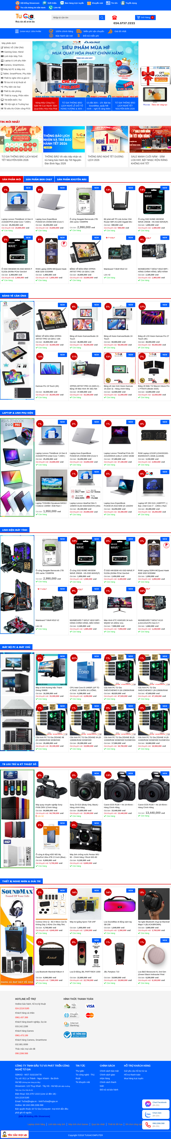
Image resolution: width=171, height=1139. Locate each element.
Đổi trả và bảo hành (109, 1089)
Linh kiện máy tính (56, 1124)
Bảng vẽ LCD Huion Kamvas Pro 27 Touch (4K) (153, 337)
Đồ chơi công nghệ (134, 1124)
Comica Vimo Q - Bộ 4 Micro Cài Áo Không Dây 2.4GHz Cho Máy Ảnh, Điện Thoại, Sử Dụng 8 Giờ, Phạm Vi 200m (51, 923)
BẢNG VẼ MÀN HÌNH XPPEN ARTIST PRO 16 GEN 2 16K (82, 270)
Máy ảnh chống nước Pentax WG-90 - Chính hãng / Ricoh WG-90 (84, 855)
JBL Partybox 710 (111, 972)
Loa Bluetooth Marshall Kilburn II (50, 972)
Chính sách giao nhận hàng (107, 1076)
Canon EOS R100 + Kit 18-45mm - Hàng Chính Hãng (119, 806)
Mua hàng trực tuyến (133, 1078)
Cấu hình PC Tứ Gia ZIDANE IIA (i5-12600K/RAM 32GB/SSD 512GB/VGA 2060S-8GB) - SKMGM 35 (85, 738)
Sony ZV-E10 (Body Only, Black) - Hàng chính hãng (84, 806)
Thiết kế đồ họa (115, 1124)
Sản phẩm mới (11, 179)
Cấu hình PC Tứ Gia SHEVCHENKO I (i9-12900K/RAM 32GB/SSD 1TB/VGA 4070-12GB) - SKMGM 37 (153, 689)
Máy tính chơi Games (78, 1124)
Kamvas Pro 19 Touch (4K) (47, 386)
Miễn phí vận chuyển (93, 31)
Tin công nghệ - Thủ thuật (85, 1076)
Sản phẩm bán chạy (39, 179)
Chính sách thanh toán (108, 1084)
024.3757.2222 (124, 23)
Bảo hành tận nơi (64, 35)
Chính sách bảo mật (109, 1071)
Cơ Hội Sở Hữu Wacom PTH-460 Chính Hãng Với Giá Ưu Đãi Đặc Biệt (19, 160)
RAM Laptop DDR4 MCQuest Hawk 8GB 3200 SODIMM (51, 270)
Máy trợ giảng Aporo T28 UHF (83, 922)
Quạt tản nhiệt (98, 1124)
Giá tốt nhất (120, 31)
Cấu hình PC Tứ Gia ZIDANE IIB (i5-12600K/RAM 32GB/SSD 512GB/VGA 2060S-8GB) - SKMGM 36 (51, 738)
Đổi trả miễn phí (91, 35)
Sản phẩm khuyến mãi (71, 179)
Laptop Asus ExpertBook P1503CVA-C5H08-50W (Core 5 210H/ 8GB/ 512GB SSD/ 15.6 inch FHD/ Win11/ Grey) (51, 220)
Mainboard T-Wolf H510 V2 (115, 269)
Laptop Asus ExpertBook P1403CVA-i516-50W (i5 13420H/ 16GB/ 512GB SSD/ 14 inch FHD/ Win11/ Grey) (118, 504)
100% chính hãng (64, 31)
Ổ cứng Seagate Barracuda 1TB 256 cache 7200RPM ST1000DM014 (84, 220)
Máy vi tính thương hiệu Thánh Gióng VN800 (49, 688)
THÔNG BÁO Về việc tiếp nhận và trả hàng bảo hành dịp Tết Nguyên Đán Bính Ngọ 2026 (106, 160)
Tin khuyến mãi (83, 1082)
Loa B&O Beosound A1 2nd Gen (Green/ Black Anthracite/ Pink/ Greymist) (152, 973)
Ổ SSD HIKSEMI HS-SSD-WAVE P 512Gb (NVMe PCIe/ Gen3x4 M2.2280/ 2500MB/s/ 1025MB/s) (16, 270)
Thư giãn (80, 1071)
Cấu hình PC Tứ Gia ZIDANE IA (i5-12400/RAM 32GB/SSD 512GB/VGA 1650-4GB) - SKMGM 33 (154, 738)
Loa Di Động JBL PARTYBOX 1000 (85, 972)
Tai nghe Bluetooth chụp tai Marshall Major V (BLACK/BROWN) (154, 923)
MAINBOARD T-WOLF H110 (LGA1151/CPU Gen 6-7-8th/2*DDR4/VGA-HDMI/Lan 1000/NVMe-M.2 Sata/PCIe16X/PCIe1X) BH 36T (151, 621)
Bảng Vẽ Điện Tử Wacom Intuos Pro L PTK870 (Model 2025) (154, 387)
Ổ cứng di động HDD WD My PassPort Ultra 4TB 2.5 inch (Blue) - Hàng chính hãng (51, 856)
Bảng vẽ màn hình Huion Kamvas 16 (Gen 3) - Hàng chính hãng (118, 387)
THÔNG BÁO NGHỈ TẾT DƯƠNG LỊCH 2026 (149, 158)
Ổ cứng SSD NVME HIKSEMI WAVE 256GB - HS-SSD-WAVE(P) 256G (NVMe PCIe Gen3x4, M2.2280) (153, 220)
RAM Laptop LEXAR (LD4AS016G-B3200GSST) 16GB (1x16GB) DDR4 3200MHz (153, 454)
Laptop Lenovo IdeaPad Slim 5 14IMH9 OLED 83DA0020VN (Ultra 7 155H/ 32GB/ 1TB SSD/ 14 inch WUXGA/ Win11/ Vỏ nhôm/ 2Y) (85, 504)
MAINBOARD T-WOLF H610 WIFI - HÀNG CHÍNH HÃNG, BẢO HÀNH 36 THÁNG (153, 270)
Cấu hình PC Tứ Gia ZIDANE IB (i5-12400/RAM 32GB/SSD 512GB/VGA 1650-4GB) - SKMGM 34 (119, 738)
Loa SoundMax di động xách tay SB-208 (118, 923)
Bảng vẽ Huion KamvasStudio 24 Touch (118, 337)
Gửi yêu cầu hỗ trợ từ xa (135, 1071)
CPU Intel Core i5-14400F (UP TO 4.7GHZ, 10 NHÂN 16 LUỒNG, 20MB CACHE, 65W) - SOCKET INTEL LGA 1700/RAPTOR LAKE (84, 689)
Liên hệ (40, 816)
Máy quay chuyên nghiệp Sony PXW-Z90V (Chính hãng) (49, 806)
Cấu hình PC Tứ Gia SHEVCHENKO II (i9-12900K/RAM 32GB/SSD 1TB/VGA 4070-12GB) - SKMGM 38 (119, 689)
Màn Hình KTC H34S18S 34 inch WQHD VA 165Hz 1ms (118, 621)
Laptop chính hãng (36, 1124)
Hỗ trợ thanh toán (132, 1074)
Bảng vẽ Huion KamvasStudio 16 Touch (84, 337)
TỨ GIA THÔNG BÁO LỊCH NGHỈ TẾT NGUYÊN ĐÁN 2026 (63, 158)
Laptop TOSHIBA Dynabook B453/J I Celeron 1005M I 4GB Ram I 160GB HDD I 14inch (51, 504)
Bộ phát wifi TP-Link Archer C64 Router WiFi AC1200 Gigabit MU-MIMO (118, 220)
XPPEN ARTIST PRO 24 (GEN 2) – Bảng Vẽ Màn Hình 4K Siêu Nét (85, 387)
